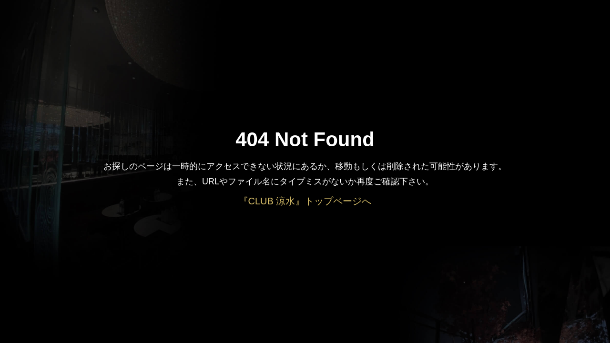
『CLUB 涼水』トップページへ (305, 201)
